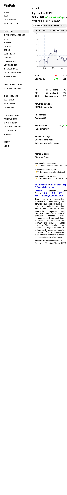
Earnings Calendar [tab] (13, 84)
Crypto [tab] (7, 58)
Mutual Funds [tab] (10, 65)
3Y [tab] (58, 31)
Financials (44, 185)
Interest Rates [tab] (11, 69)
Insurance (55, 185)
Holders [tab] (48, 26)
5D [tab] (40, 31)
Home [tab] (6, 13)
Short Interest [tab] (11, 123)
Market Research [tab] (12, 127)
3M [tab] (44, 31)
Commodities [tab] (10, 61)
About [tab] (7, 142)
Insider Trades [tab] (11, 96)
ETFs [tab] (6, 39)
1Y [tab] (54, 31)
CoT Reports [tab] (10, 130)
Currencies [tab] (9, 54)
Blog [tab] (6, 16)
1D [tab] (36, 31)
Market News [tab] (10, 20)
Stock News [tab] (9, 104)
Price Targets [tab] (10, 119)
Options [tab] (8, 46)
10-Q (44, 193)
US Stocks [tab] (9, 31)
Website (38, 191)
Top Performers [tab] (12, 115)
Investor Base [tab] (10, 77)
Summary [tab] (37, 26)
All (36, 185)
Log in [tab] (6, 146)
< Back (35, 8)
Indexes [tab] (7, 43)
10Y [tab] (62, 31)
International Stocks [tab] (14, 35)
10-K (53, 193)
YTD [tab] (49, 31)
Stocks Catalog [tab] (11, 24)
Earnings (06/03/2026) (52, 195)
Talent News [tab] (10, 108)
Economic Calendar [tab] (13, 88)
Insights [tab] (8, 134)
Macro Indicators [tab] (12, 73)
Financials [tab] (59, 26)
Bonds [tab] (7, 50)
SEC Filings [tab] (9, 100)
